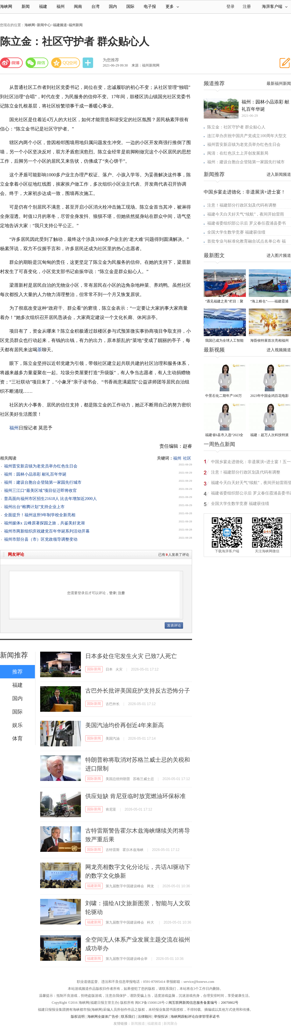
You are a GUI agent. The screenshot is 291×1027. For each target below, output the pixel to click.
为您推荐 (111, 60)
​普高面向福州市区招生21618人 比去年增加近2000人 (50, 499)
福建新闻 (94, 886)
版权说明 (78, 1017)
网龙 (150, 886)
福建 (43, 6)
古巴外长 (113, 704)
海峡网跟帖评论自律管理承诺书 (195, 1017)
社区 (187, 458)
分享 (88, 63)
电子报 (150, 6)
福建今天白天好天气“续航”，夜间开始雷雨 (245, 214)
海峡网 (6, 6)
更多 (172, 6)
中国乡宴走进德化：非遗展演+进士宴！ (244, 191)
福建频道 (60, 25)
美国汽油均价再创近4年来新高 (124, 725)
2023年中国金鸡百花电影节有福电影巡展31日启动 (269, 396)
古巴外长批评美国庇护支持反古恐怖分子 (137, 690)
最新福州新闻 (279, 83)
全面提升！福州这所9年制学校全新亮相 (39, 515)
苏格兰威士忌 (143, 779)
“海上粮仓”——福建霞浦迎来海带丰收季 (269, 301)
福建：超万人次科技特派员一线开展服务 (269, 435)
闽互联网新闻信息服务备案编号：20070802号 (203, 1003)
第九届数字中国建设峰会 (125, 886)
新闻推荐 (14, 655)
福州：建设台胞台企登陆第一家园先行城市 (42, 482)
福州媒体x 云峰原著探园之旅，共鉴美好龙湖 (44, 523)
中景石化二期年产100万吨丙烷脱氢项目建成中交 (224, 396)
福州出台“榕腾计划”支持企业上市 (34, 507)
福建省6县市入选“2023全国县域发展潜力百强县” (224, 435)
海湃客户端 (275, 6)
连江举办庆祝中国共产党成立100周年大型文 (247, 136)
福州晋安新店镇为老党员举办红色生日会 (40, 466)
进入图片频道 (279, 255)
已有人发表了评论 (173, 555)
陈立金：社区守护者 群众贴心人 (236, 127)
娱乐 (17, 725)
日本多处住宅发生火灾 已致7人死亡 (131, 656)
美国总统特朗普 (118, 779)
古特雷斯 (113, 850)
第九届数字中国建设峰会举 (127, 959)
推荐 (17, 672)
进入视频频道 (279, 350)
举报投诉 (161, 1017)
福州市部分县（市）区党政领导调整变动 (40, 539)
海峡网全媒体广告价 (103, 1017)
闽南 (78, 6)
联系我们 (128, 1017)
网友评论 (16, 554)
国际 (130, 6)
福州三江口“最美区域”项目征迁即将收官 (40, 490)
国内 (113, 6)
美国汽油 (113, 738)
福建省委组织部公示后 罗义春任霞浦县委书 (246, 223)
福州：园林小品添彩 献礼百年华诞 (35, 474)
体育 (17, 738)
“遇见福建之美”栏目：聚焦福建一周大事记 (224, 301)
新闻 (26, 6)
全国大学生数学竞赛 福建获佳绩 (236, 232)
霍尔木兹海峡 (133, 850)
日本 (109, 669)
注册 (247, 6)
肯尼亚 (111, 809)
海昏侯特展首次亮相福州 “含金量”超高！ (269, 340)
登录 (112, 593)
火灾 (119, 669)
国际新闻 (94, 669)
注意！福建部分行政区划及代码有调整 (241, 205)
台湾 (95, 6)
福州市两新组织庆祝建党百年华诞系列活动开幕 (47, 531)
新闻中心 (44, 25)
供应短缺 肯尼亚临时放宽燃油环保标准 (135, 796)
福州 (60, 6)
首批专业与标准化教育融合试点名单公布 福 (246, 241)
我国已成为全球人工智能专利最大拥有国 (224, 340)
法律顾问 (145, 1017)
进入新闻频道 (279, 174)
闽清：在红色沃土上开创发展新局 (237, 153)
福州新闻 (76, 25)
